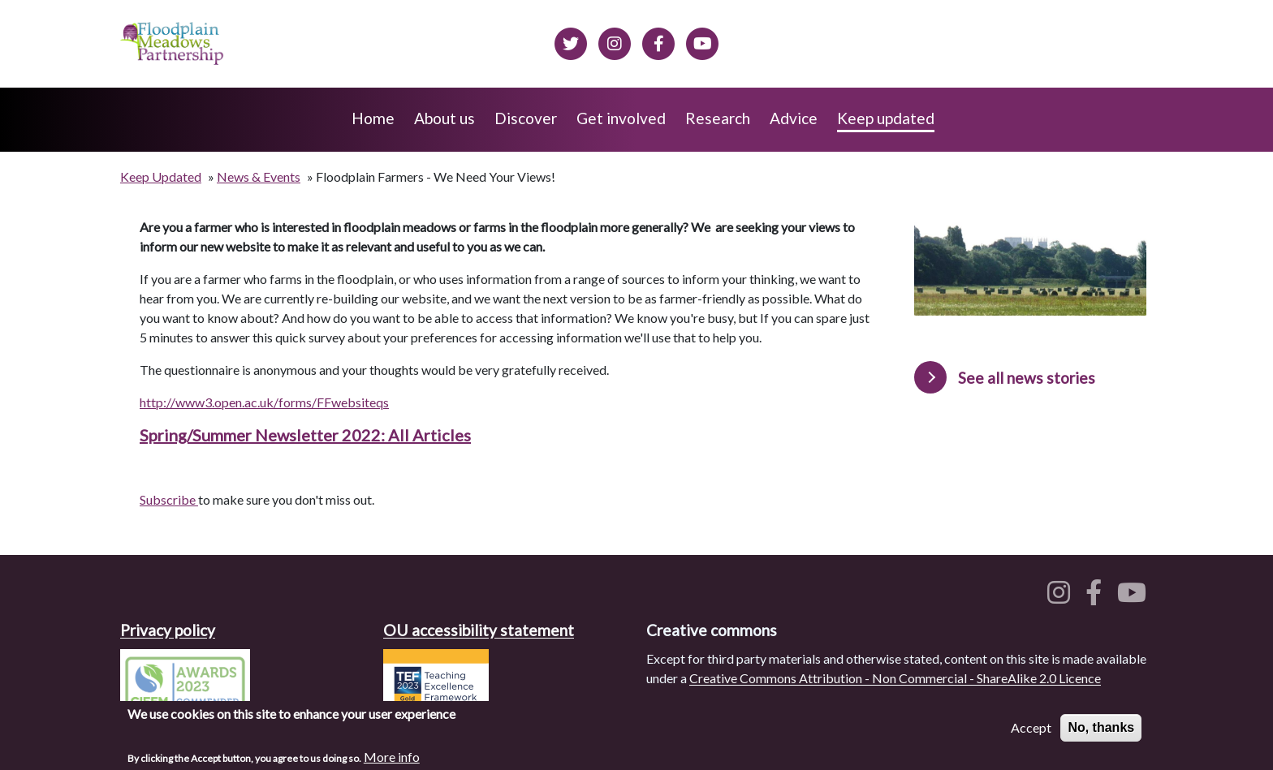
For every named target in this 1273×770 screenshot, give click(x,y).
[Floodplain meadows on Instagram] (614, 41)
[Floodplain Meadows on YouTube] (702, 41)
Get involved (621, 118)
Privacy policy (167, 630)
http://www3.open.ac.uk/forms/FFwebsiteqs (264, 402)
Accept (1031, 731)
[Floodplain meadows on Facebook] (658, 41)
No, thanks (1101, 731)
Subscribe (169, 499)
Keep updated (885, 118)
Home (373, 118)
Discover (525, 118)
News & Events (258, 176)
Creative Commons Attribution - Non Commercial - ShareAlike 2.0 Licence (895, 678)
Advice (794, 118)
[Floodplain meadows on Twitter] (570, 41)
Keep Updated (160, 176)
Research (717, 118)
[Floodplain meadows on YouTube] (1135, 596)
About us (444, 118)
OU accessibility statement (478, 630)
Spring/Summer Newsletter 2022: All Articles (305, 435)
